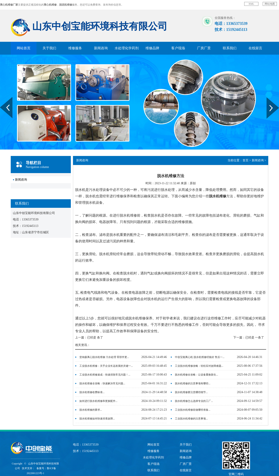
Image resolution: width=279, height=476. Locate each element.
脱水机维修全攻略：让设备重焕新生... (196, 374)
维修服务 (75, 48)
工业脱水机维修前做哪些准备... (192, 409)
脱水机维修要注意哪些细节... (191, 392)
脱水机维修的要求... (90, 409)
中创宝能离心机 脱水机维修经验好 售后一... (199, 357)
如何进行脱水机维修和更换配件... (98, 401)
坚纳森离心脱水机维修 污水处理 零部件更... (104, 357)
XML (251, 3)
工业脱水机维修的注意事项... (191, 418)
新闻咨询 (101, 48)
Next (269, 98)
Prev (2, 98)
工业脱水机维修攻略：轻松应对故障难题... (199, 365)
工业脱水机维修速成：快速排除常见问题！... (104, 374)
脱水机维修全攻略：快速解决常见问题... (102, 383)
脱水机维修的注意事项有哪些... (192, 383)
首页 (246, 160)
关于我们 (49, 48)
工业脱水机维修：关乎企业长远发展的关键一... (106, 365)
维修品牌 (152, 48)
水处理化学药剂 (127, 48)
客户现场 (178, 48)
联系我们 (230, 48)
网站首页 (23, 48)
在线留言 (255, 48)
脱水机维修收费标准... (92, 392)
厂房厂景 (204, 48)
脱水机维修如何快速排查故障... (97, 418)
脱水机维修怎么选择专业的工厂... (194, 401)
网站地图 (270, 3)
